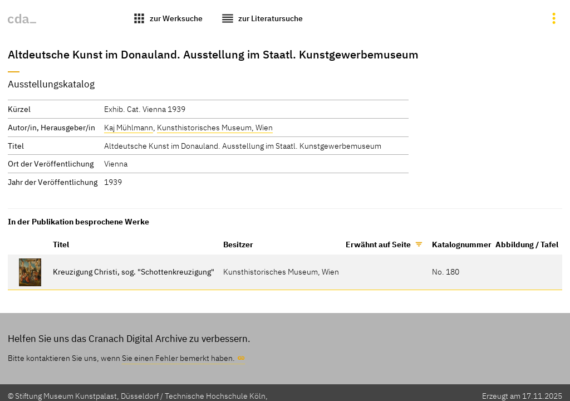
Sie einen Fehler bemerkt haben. (178, 358)
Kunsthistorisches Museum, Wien (215, 127)
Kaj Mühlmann (128, 127)
